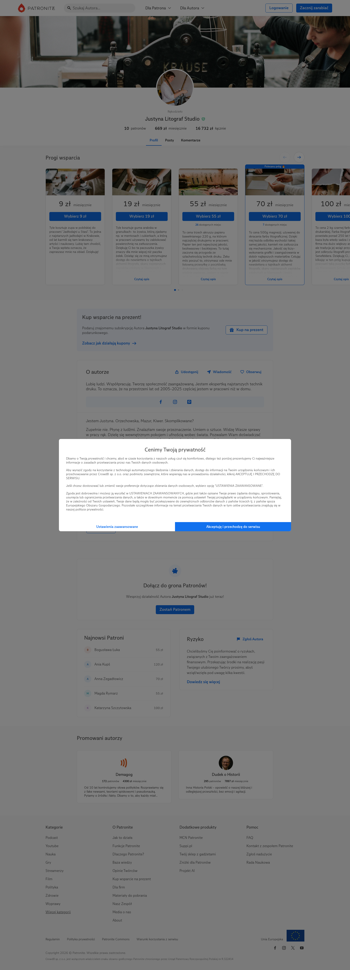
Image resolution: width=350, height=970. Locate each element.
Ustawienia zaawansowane (117, 526)
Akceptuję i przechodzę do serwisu (233, 526)
